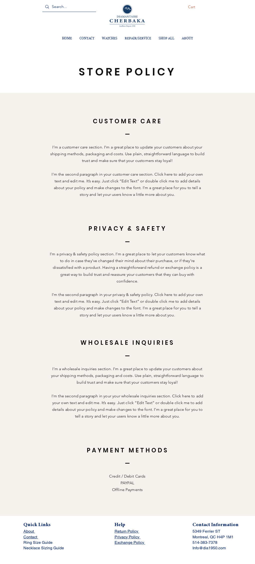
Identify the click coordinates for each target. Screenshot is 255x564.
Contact (30, 537)
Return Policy (127, 531)
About (29, 531)
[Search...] (69, 7)
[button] (195, 7)
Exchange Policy (130, 542)
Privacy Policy (127, 537)
